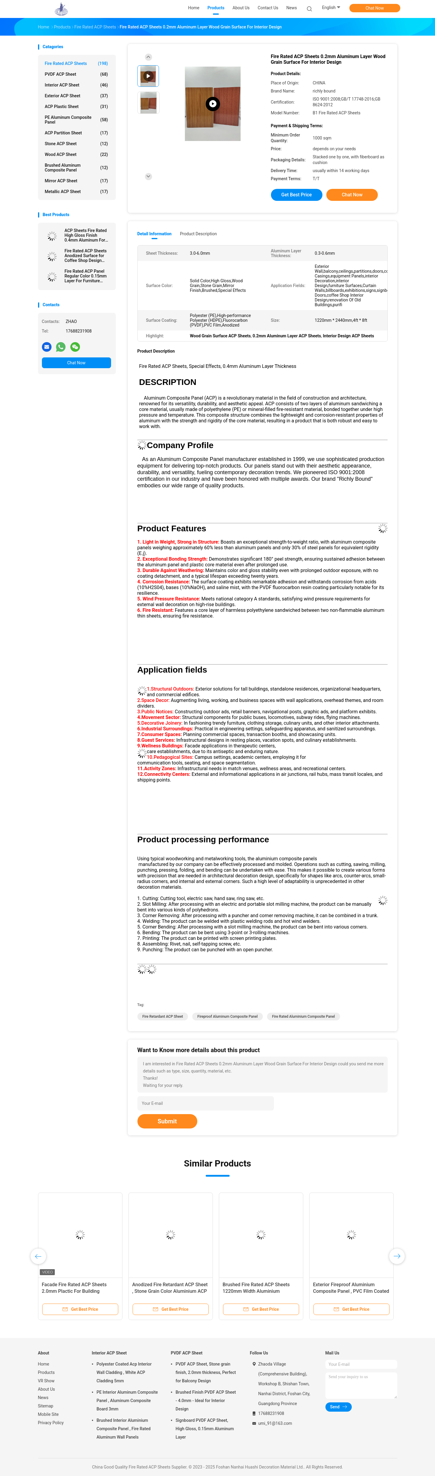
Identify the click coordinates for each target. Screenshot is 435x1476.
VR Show (46, 1380)
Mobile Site (48, 1414)
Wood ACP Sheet (76, 154)
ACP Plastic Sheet (76, 107)
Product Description (198, 233)
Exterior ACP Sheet (76, 96)
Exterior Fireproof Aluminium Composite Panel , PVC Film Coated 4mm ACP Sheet (351, 1291)
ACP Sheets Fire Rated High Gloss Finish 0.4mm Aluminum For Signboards (86, 235)
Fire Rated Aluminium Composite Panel (303, 1016)
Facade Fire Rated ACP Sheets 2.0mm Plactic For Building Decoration (74, 1291)
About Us (46, 1389)
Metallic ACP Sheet (76, 192)
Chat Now (375, 8)
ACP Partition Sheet (76, 133)
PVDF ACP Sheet (76, 74)
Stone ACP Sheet (76, 144)
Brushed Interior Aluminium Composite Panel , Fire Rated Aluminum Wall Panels (124, 1428)
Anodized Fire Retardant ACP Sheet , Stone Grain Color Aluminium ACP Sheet (170, 1291)
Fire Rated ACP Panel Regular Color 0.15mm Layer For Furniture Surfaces (86, 276)
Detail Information (154, 233)
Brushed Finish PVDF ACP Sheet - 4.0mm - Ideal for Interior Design (206, 1400)
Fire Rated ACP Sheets (76, 63)
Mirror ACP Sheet (76, 181)
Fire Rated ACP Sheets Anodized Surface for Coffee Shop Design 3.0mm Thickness (86, 255)
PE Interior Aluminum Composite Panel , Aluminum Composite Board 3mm (127, 1400)
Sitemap (45, 1406)
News (43, 1397)
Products (46, 1372)
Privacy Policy (51, 1422)
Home (43, 1364)
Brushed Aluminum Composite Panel (76, 167)
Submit (167, 1121)
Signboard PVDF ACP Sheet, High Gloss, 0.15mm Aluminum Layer (205, 1428)
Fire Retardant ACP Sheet (163, 1016)
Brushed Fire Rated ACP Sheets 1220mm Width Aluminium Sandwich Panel (256, 1291)
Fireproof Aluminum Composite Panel (227, 1016)
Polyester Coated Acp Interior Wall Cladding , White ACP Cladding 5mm (124, 1372)
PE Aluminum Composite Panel (76, 120)
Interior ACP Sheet (76, 85)
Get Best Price (296, 195)
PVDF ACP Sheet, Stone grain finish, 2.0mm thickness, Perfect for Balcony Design (206, 1372)
